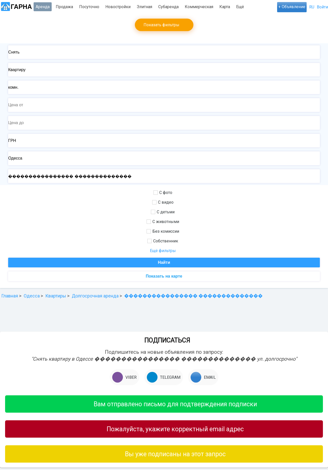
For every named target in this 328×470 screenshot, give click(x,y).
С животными (163, 221)
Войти (322, 7)
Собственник (162, 241)
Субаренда (168, 6)
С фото (162, 192)
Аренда (43, 6)
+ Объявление (291, 6)
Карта (224, 6)
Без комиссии (163, 231)
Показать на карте (164, 276)
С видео (163, 202)
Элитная (144, 6)
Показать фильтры (161, 24)
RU (311, 7)
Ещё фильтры (163, 250)
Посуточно (89, 6)
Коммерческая (199, 6)
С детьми (163, 212)
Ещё (240, 6)
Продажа (64, 6)
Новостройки (118, 6)
